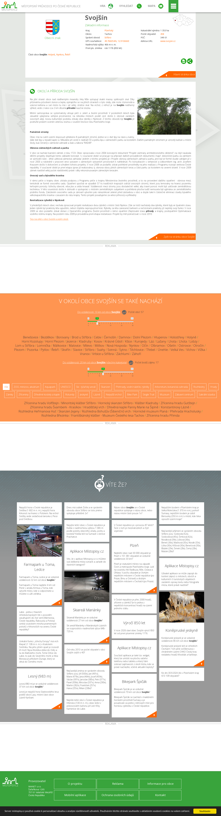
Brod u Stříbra (81, 337)
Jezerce (71, 341)
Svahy (101, 350)
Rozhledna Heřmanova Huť (37, 411)
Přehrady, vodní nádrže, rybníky (132, 387)
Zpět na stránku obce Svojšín (179, 236)
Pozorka (32, 350)
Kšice (128, 341)
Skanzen (105, 387)
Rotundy (69, 394)
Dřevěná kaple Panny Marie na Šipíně (132, 407)
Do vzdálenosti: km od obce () (95, 362)
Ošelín (171, 345)
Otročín (198, 345)
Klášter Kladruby (146, 403)
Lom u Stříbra (24, 345)
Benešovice (30, 337)
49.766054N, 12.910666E (117, 41)
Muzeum (164, 394)
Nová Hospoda (117, 345)
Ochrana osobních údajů (118, 795)
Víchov (190, 350)
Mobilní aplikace (75, 795)
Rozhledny (199, 387)
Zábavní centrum (184, 394)
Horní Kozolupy (32, 341)
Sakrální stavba (207, 394)
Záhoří (136, 354)
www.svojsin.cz (167, 41)
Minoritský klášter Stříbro (78, 403)
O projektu (75, 783)
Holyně (51, 54)
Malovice (75, 345)
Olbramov (158, 345)
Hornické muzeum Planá (150, 411)
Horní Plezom (54, 341)
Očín (145, 345)
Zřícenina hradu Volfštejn (41, 403)
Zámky (9, 394)
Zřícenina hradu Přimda (163, 415)
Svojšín (96, 17)
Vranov (85, 354)
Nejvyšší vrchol (114, 394)
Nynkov (60, 54)
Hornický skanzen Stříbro (115, 403)
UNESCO (66, 387)
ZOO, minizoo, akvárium (26, 387)
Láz (151, 341)
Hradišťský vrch (93, 407)
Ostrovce (185, 345)
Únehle (163, 350)
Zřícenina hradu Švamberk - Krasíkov (55, 407)
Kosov (98, 341)
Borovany (62, 337)
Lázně (96, 394)
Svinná (112, 350)
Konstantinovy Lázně (175, 407)
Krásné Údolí (113, 341)
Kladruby (85, 341)
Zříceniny (23, 394)
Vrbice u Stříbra (103, 354)
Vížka (201, 350)
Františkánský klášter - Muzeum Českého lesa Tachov (107, 415)
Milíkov (99, 345)
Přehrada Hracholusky (185, 411)
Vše (6, 387)
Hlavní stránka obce (184, 74)
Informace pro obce (160, 783)
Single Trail (148, 394)
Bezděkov (47, 337)
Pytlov (45, 350)
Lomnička (43, 345)
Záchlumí (122, 354)
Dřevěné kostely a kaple (47, 394)
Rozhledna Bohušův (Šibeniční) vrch (106, 411)
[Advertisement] (110, 270)
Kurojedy (141, 341)
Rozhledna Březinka (55, 415)
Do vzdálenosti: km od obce (98, 312)
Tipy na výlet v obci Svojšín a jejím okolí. (49, 219)
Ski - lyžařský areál (85, 387)
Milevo (87, 345)
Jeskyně (84, 394)
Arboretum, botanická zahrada (171, 387)
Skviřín (65, 350)
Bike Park (132, 394)
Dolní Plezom (142, 337)
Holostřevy (177, 337)
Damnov (124, 337)
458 (162, 34)
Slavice (77, 350)
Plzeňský (109, 30)
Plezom (19, 350)
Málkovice (59, 345)
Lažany (161, 341)
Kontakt (160, 795)
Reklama (117, 783)
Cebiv (97, 337)
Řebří (67, 54)
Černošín (110, 337)
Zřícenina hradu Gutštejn (178, 403)
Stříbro (108, 37)
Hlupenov (160, 337)
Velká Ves (177, 350)
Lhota (172, 341)
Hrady (213, 387)
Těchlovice (137, 350)
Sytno (123, 350)
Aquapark (50, 387)
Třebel (150, 350)
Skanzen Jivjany (69, 411)
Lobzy (193, 341)
